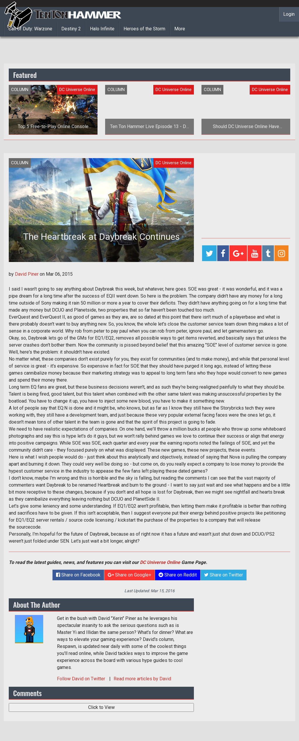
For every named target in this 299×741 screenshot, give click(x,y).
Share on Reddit (178, 575)
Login (289, 14)
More (179, 29)
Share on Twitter (223, 575)
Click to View (101, 707)
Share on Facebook (78, 575)
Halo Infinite (102, 29)
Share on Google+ (129, 575)
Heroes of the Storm (144, 29)
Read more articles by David (142, 678)
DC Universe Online (160, 562)
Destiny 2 (71, 29)
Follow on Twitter (81, 678)
